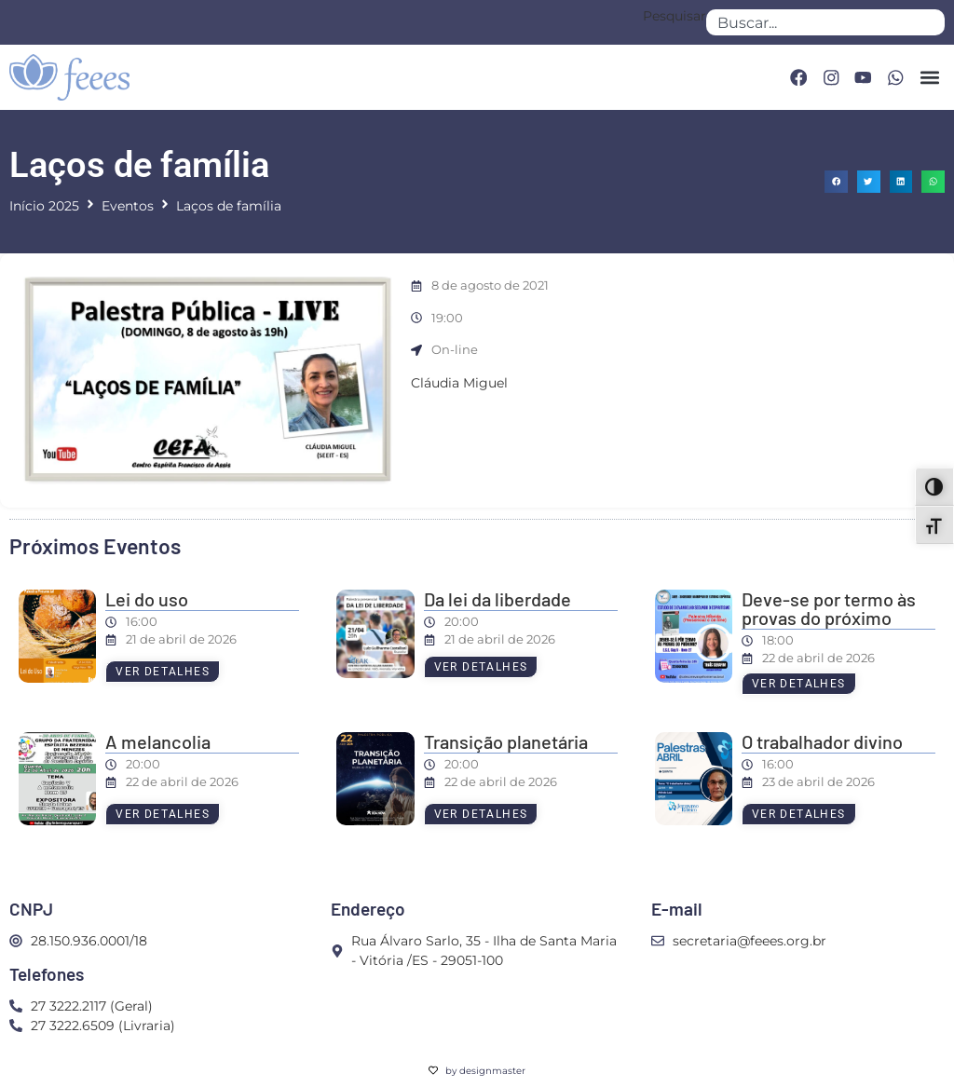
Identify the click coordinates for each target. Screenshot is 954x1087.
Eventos (128, 205)
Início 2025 (44, 205)
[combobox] (825, 22)
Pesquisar (674, 16)
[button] (929, 77)
